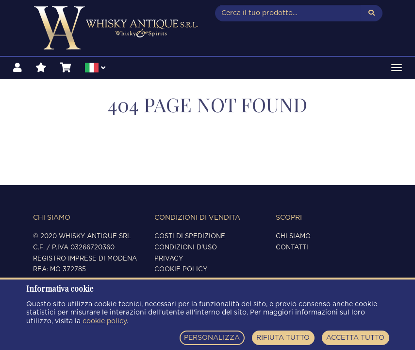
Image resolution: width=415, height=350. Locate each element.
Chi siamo (293, 236)
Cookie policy (180, 269)
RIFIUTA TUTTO (283, 337)
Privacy (168, 259)
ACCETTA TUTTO (355, 337)
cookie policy (105, 321)
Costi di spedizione (189, 236)
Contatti (292, 248)
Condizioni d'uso (185, 248)
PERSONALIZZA (212, 337)
